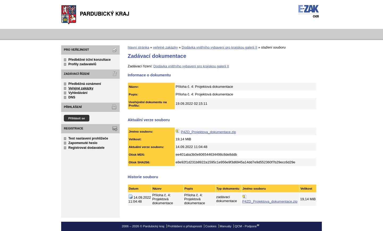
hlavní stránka (138, 47)
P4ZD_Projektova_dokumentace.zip (208, 132)
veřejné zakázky (165, 47)
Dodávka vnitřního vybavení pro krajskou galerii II (219, 47)
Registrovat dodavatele (86, 148)
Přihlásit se (76, 118)
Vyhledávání (78, 93)
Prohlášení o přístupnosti (185, 226)
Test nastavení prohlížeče (88, 138)
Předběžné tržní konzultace (89, 60)
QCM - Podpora (245, 226)
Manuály (225, 226)
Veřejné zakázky (80, 88)
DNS (71, 97)
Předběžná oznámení (84, 84)
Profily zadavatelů (82, 64)
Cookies (211, 226)
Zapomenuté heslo (82, 143)
